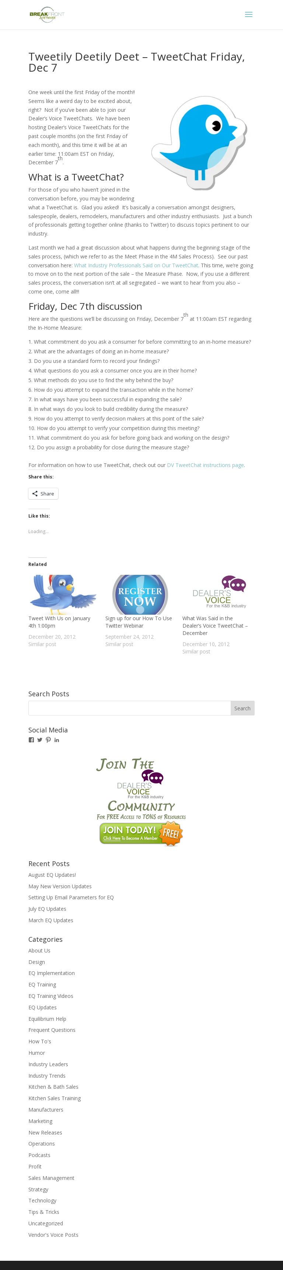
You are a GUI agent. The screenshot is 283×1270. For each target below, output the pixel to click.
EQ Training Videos (50, 995)
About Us (39, 950)
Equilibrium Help (47, 1018)
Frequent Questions (52, 1029)
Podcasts (39, 1155)
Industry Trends (47, 1075)
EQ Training (42, 984)
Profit (35, 1166)
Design (36, 961)
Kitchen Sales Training (54, 1098)
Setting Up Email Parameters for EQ (71, 897)
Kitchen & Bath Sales (53, 1086)
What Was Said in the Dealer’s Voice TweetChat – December (215, 625)
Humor (36, 1052)
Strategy (38, 1189)
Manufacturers (45, 1109)
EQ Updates (42, 1007)
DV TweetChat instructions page (205, 464)
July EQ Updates (47, 908)
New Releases (45, 1132)
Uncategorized (45, 1223)
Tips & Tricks (43, 1211)
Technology (42, 1200)
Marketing (40, 1121)
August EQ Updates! (52, 874)
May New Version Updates (60, 886)
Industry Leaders (48, 1064)
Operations (41, 1143)
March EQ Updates (50, 920)
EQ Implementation (51, 972)
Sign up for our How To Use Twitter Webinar (138, 622)
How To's (39, 1041)
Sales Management (51, 1177)
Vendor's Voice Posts (53, 1234)
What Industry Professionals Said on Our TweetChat (136, 265)
